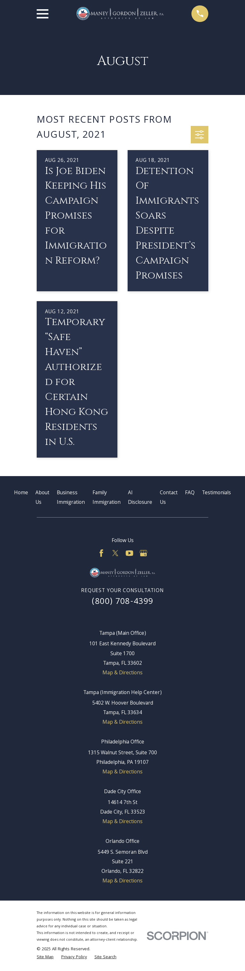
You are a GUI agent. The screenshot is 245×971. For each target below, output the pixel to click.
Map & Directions (122, 673)
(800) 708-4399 (122, 602)
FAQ (190, 493)
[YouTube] (129, 553)
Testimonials (216, 493)
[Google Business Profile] (143, 553)
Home (21, 493)
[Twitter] (115, 553)
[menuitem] (45, 957)
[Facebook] (101, 553)
